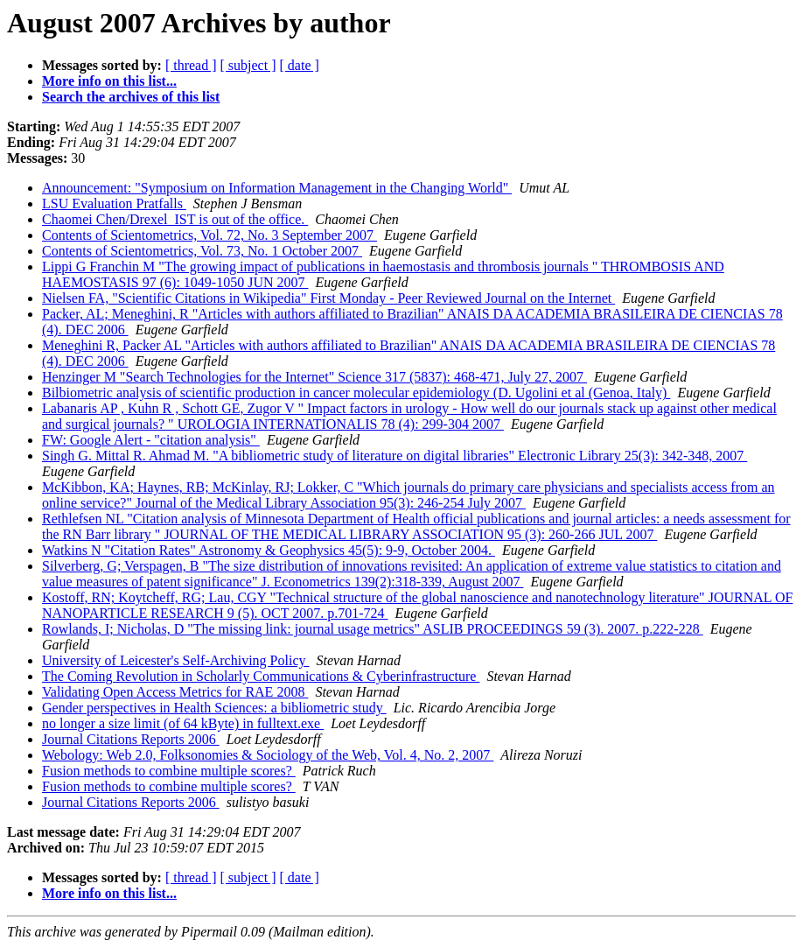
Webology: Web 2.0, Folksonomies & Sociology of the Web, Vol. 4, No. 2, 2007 (267, 754)
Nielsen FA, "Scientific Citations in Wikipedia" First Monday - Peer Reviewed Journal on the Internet (328, 298)
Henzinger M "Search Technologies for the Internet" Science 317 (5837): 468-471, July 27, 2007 (314, 376)
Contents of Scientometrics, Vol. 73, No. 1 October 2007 (202, 250)
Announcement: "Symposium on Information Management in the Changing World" (277, 187)
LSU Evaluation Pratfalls (114, 203)
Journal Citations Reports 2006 (131, 739)
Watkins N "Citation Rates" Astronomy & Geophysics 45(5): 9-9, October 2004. (268, 550)
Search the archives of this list (131, 96)
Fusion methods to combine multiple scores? (169, 770)
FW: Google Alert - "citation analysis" (151, 439)
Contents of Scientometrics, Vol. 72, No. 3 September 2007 (209, 235)
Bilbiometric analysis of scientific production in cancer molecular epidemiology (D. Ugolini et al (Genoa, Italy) (356, 392)
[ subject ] (248, 65)
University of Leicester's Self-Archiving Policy (175, 660)
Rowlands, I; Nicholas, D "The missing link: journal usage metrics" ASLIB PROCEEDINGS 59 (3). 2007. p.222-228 (372, 628)
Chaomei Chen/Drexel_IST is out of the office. (175, 219)
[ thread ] (191, 65)
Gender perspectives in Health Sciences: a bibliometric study (214, 707)
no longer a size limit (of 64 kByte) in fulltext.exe (183, 723)
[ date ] (299, 65)
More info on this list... (109, 81)
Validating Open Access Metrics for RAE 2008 (175, 691)
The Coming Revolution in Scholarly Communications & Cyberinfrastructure (260, 676)
